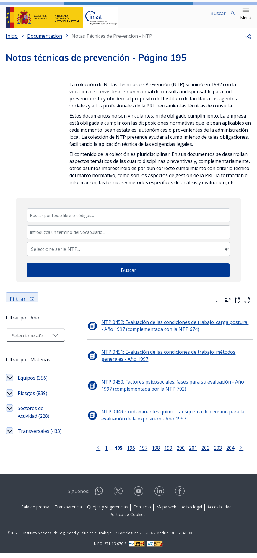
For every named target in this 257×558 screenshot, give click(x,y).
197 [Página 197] (140, 452)
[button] (245, 14)
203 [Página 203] (214, 452)
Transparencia (68, 511)
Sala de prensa (35, 511)
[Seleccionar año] (32, 353)
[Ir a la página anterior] (94, 452)
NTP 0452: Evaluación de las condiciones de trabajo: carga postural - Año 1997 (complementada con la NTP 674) (169, 330)
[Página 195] (115, 452)
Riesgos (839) (32, 411)
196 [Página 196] (127, 452)
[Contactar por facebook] (180, 497)
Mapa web (166, 511)
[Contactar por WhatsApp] (99, 498)
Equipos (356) (33, 396)
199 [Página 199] (165, 452)
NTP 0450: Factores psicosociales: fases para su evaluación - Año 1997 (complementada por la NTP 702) (171, 390)
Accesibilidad (219, 511)
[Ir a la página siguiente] (237, 452)
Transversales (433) (33, 453)
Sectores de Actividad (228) (33, 430)
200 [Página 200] (177, 452)
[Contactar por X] (119, 497)
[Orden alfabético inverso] (237, 304)
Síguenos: (78, 496)
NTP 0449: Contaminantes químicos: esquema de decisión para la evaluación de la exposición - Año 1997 (165, 420)
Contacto (142, 511)
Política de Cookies (127, 519)
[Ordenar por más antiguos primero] (228, 304)
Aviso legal (192, 511)
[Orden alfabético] (247, 304)
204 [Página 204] (227, 452)
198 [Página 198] (152, 452)
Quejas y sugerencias (107, 511)
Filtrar (22, 303)
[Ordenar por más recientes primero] (218, 304)
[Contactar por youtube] (139, 497)
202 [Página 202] (202, 452)
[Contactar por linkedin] (159, 497)
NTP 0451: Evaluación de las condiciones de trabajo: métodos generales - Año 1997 (161, 360)
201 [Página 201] (189, 452)
